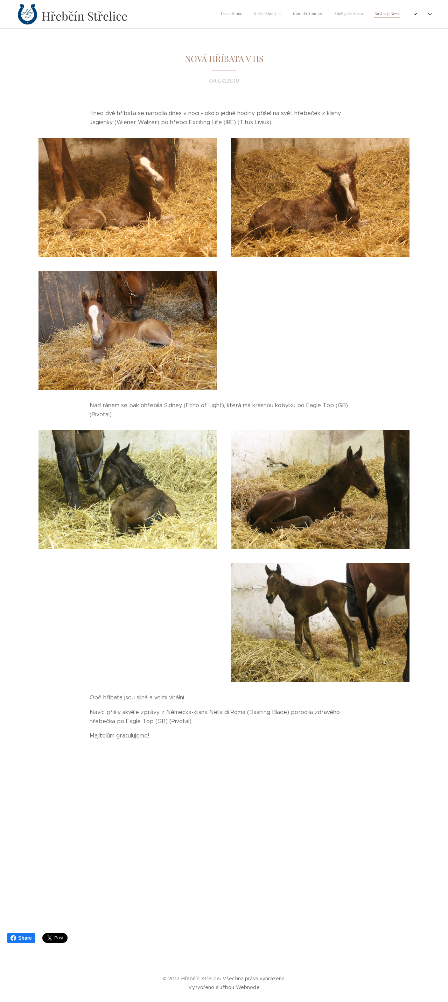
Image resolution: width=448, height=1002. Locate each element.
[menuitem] (342, 14)
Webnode (248, 987)
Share (21, 938)
